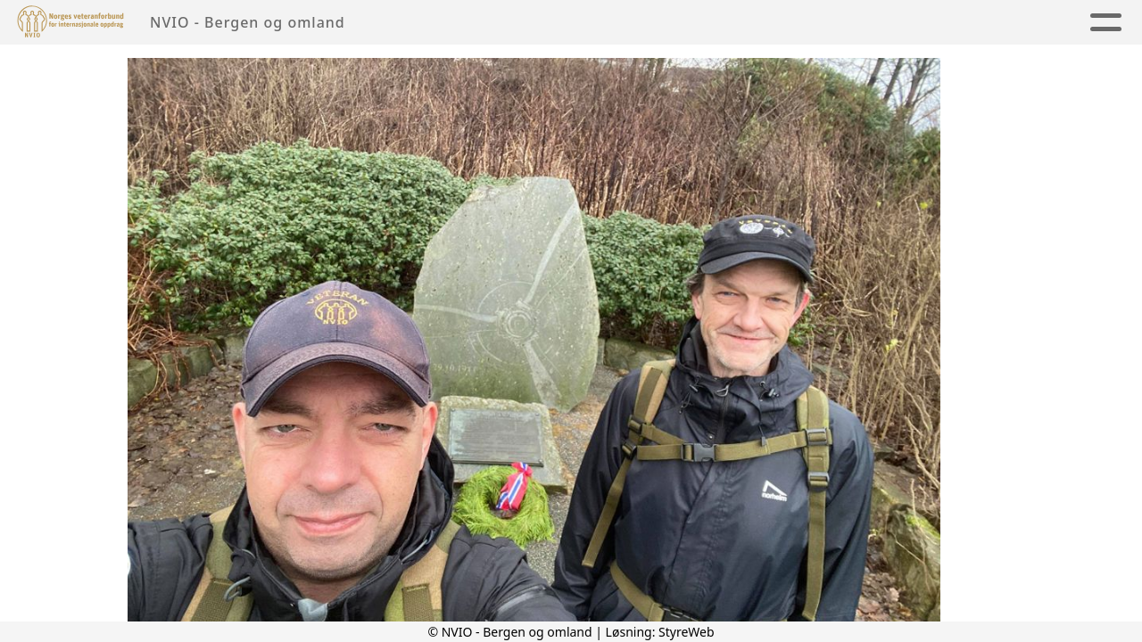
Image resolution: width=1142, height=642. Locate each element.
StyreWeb (686, 631)
